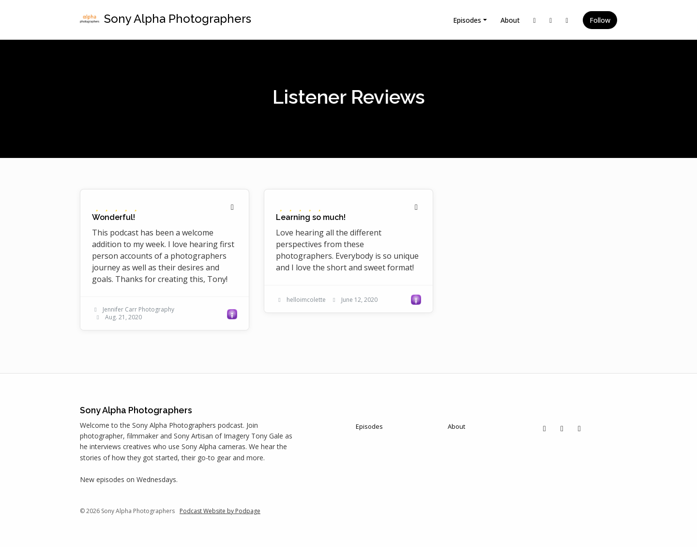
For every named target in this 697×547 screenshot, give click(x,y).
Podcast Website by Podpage (220, 511)
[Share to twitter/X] (232, 207)
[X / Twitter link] (535, 20)
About (510, 20)
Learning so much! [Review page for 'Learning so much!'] (311, 217)
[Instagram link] (551, 20)
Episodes (467, 20)
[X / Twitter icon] (544, 428)
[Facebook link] (567, 20)
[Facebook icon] (579, 428)
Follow (600, 20)
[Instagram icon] (562, 428)
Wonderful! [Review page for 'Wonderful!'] (113, 217)
